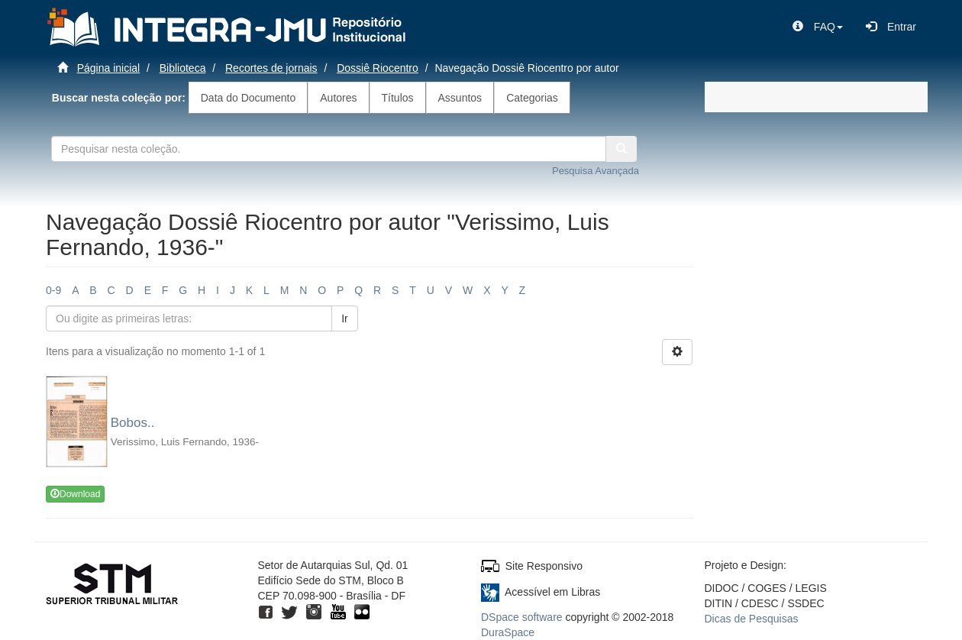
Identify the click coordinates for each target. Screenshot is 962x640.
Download (75, 494)
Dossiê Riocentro (377, 68)
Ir (344, 318)
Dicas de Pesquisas (752, 619)
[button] (817, 27)
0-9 (53, 290)
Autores (338, 98)
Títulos (398, 98)
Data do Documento (248, 98)
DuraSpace (507, 632)
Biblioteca (183, 68)
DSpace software (522, 617)
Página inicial (108, 68)
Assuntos (460, 98)
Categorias (532, 98)
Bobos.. (133, 422)
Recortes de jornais (271, 68)
